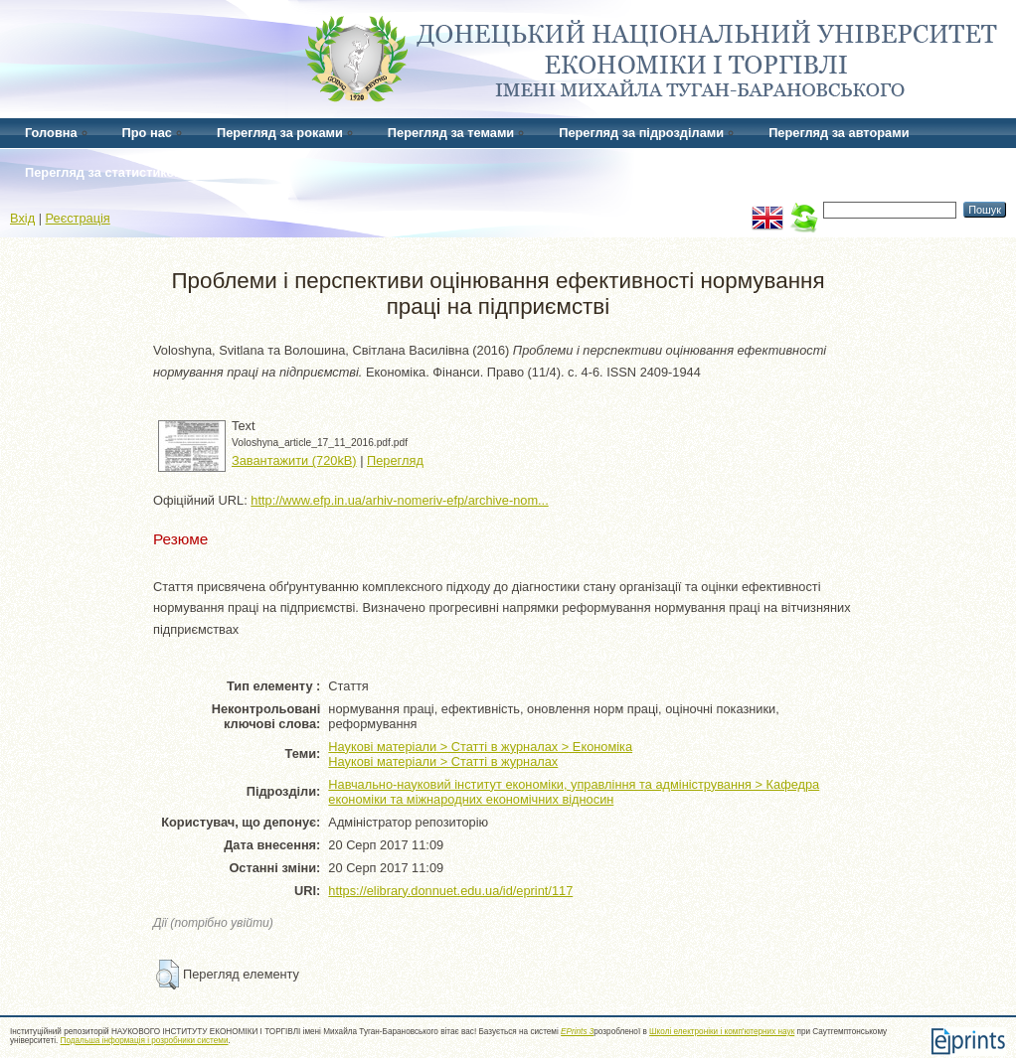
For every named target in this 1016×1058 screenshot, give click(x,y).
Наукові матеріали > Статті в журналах (443, 761)
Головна (51, 132)
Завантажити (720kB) (294, 460)
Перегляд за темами (451, 132)
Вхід (22, 218)
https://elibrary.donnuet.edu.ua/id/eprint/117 (450, 890)
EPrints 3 (577, 1031)
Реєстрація (78, 218)
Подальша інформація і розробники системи (145, 1040)
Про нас (147, 132)
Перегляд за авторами (838, 132)
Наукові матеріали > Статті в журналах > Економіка (480, 746)
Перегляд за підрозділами (641, 132)
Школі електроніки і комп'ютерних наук (721, 1031)
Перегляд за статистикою (105, 172)
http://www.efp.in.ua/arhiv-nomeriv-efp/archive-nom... (399, 500)
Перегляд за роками (280, 132)
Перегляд (395, 460)
